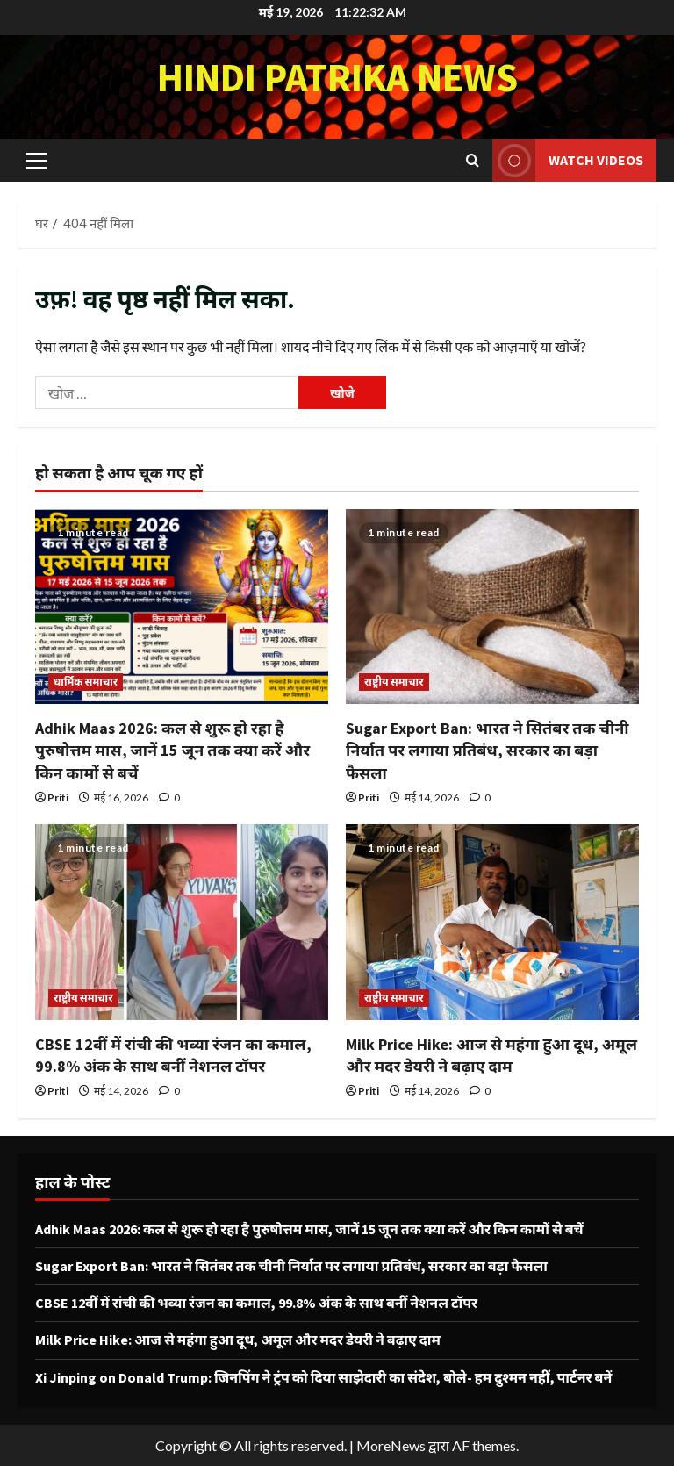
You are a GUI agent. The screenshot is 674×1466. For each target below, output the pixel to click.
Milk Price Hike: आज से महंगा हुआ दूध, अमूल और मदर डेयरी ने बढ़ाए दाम (238, 1339)
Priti (57, 797)
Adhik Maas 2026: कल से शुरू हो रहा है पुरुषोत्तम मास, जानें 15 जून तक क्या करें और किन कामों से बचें (172, 750)
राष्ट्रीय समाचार (394, 681)
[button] (36, 159)
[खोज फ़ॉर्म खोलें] (472, 160)
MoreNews (391, 1445)
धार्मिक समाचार (86, 681)
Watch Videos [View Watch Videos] (567, 160)
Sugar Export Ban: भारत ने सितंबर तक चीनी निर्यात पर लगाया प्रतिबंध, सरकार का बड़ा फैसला (487, 750)
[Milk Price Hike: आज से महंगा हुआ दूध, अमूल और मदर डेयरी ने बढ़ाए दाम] (492, 922)
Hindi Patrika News (337, 77)
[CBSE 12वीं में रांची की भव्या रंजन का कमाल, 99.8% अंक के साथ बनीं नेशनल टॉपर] (181, 922)
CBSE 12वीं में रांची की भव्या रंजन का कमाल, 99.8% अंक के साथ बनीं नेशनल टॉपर (256, 1302)
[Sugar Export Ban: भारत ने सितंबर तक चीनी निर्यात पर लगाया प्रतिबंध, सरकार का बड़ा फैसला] (492, 607)
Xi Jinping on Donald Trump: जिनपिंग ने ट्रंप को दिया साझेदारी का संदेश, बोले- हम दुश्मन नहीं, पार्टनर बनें (323, 1377)
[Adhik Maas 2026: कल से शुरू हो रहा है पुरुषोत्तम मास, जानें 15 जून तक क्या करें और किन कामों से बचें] (181, 607)
